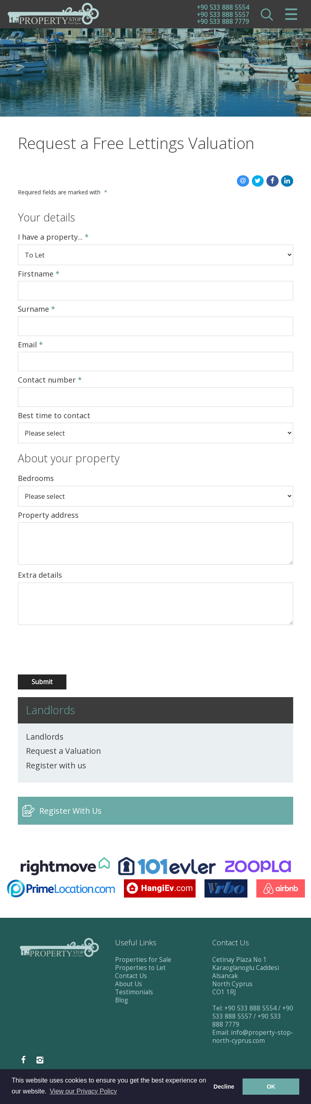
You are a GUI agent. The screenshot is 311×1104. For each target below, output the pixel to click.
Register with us (56, 766)
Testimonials (134, 993)
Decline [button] (223, 1086)
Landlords (45, 737)
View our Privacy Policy (83, 1091)
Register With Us (70, 811)
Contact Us (131, 976)
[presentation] (61, 651)
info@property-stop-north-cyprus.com (252, 1037)
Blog (121, 1001)
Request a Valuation (63, 752)
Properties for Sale (143, 960)
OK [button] (270, 1086)
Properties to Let (140, 968)
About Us (128, 985)
